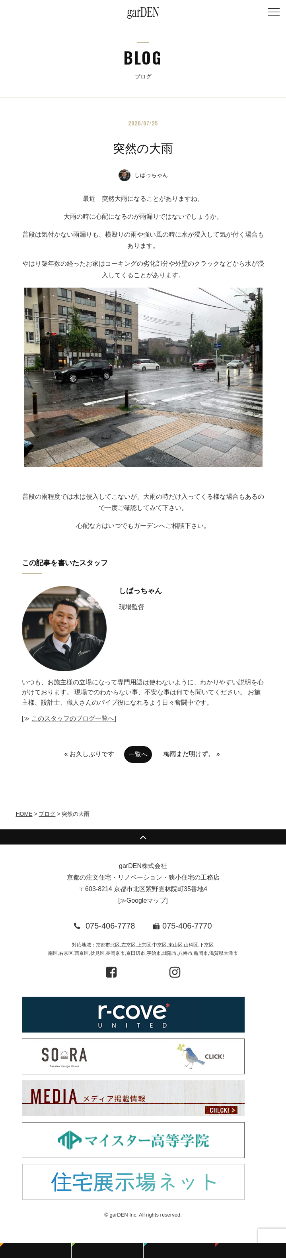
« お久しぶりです (89, 753)
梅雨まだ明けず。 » (191, 753)
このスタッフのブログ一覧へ (72, 718)
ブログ (47, 814)
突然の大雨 (143, 148)
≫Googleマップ (143, 900)
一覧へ (138, 754)
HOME (24, 814)
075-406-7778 (110, 925)
